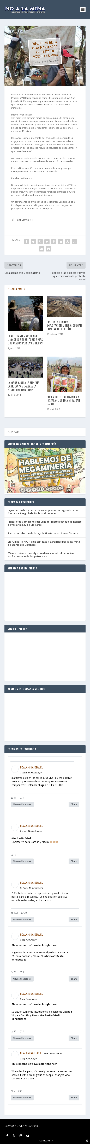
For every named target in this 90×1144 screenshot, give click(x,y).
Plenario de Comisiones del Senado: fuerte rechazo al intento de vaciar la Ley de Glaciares (45, 523)
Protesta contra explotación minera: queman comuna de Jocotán (64, 325)
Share (74, 804)
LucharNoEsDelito (23, 838)
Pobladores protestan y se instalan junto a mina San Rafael (64, 400)
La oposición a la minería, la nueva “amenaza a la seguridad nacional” (24, 386)
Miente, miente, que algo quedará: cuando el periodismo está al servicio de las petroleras (42, 554)
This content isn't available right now (34, 945)
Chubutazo (19, 959)
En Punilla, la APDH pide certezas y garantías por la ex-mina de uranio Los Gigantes (44, 543)
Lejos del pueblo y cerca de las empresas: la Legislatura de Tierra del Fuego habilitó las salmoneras (43, 512)
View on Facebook (22, 804)
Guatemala (54, 61)
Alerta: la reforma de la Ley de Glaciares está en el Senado (43, 533)
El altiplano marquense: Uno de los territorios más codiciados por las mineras (25, 339)
